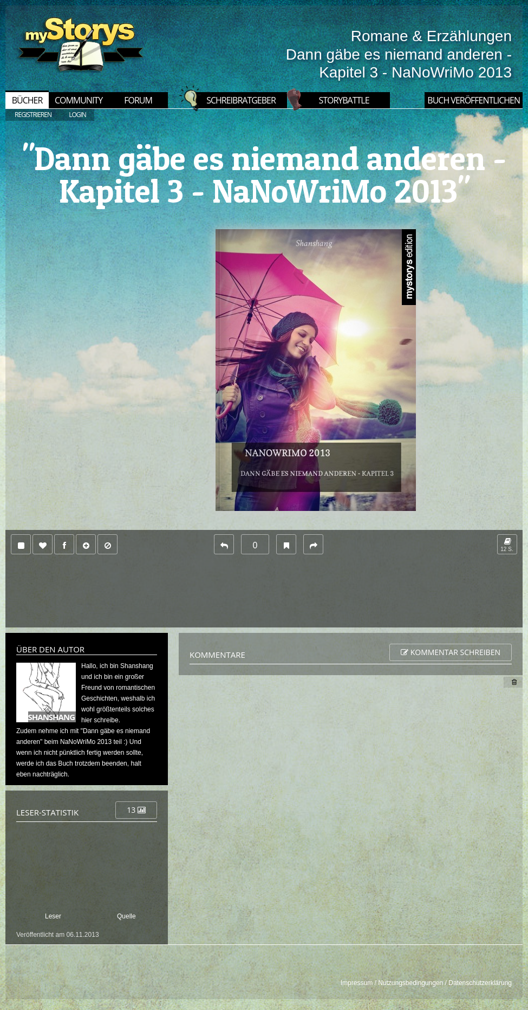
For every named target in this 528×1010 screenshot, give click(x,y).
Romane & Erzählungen (431, 36)
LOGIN (77, 114)
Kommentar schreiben (450, 652)
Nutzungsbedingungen (410, 983)
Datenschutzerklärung (480, 983)
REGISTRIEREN (33, 114)
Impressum (357, 983)
